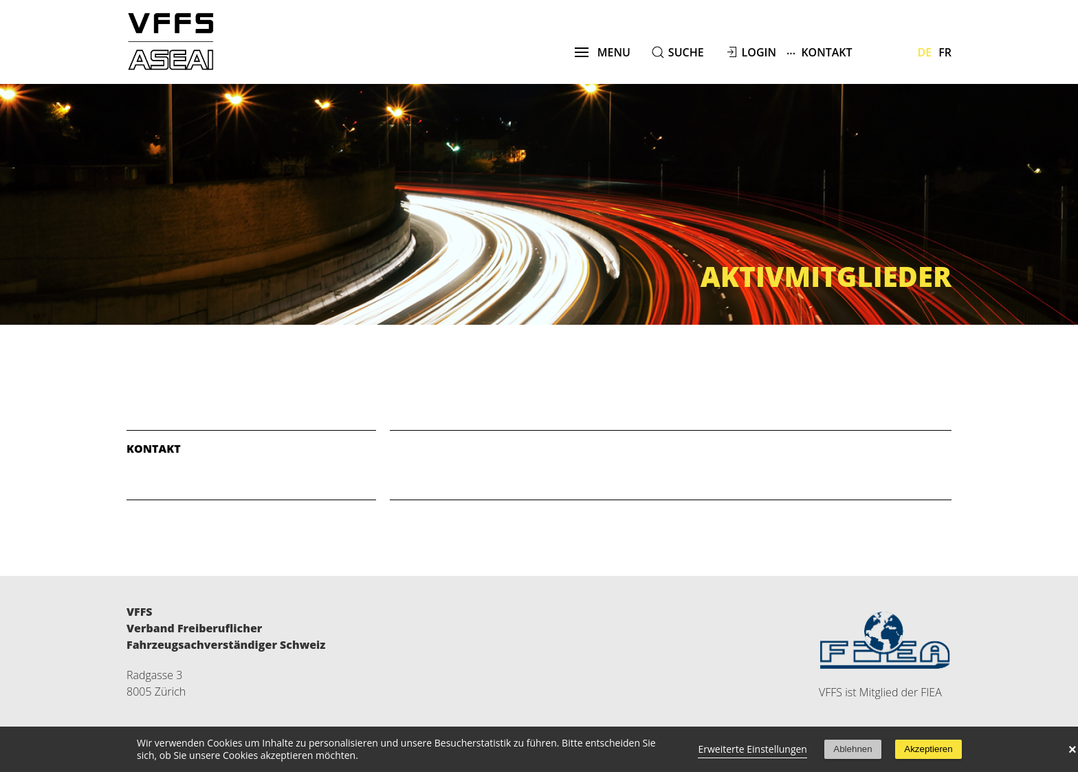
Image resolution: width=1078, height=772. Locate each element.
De (925, 52)
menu (602, 52)
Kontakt (819, 52)
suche (686, 52)
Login (759, 52)
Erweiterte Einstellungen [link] (752, 748)
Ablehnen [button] (852, 749)
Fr (945, 52)
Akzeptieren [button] (928, 749)
